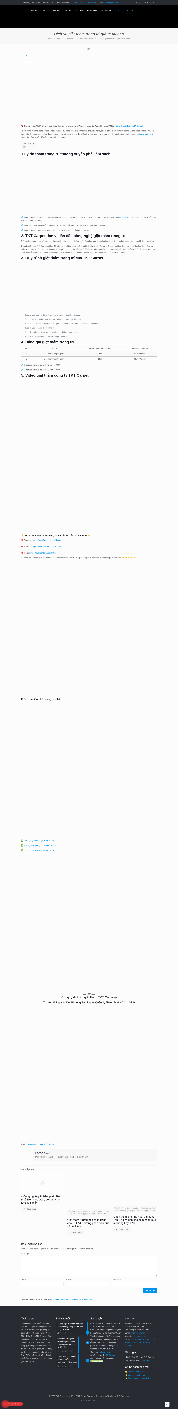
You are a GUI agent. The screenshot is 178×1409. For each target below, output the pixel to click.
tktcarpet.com (139, 1336)
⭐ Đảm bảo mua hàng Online (138, 1378)
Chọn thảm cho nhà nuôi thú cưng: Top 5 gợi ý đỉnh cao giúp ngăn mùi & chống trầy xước (134, 1220)
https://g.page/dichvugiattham (43, 553)
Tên (23, 1280)
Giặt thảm (69, 39)
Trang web (116, 1280)
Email (69, 1280)
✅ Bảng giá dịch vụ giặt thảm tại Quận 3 (38, 845)
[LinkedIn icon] (145, 3)
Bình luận (26, 1254)
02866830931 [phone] (93, 2)
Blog (58, 39)
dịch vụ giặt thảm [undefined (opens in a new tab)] (145, 134)
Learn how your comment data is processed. (74, 1299)
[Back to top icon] (167, 1404)
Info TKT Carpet (42, 1153)
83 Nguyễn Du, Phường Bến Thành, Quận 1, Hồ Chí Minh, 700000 (140, 1342)
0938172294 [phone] (78, 2)
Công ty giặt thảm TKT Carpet (129, 126)
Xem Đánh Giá (147, 1360)
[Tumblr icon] (153, 3)
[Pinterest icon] (147, 3)
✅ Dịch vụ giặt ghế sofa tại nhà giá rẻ (37, 850)
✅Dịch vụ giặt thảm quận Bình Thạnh (37, 841)
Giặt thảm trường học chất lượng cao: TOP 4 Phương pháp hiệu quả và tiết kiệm (88, 1223)
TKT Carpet (111, 1355)
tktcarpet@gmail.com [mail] (111, 2)
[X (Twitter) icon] (139, 3)
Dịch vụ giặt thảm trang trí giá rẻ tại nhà (114, 39)
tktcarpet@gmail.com (140, 1333)
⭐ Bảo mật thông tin (134, 1372)
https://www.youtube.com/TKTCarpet (48, 546)
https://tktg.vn (105, 1352)
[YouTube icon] (142, 3)
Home (49, 39)
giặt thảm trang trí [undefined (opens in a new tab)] (125, 217)
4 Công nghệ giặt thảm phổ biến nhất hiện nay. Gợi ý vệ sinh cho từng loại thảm (40, 1199)
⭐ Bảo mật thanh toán (135, 1375)
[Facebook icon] (136, 3)
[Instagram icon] (150, 3)
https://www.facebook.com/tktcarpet (48, 540)
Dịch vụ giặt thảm (85, 39)
